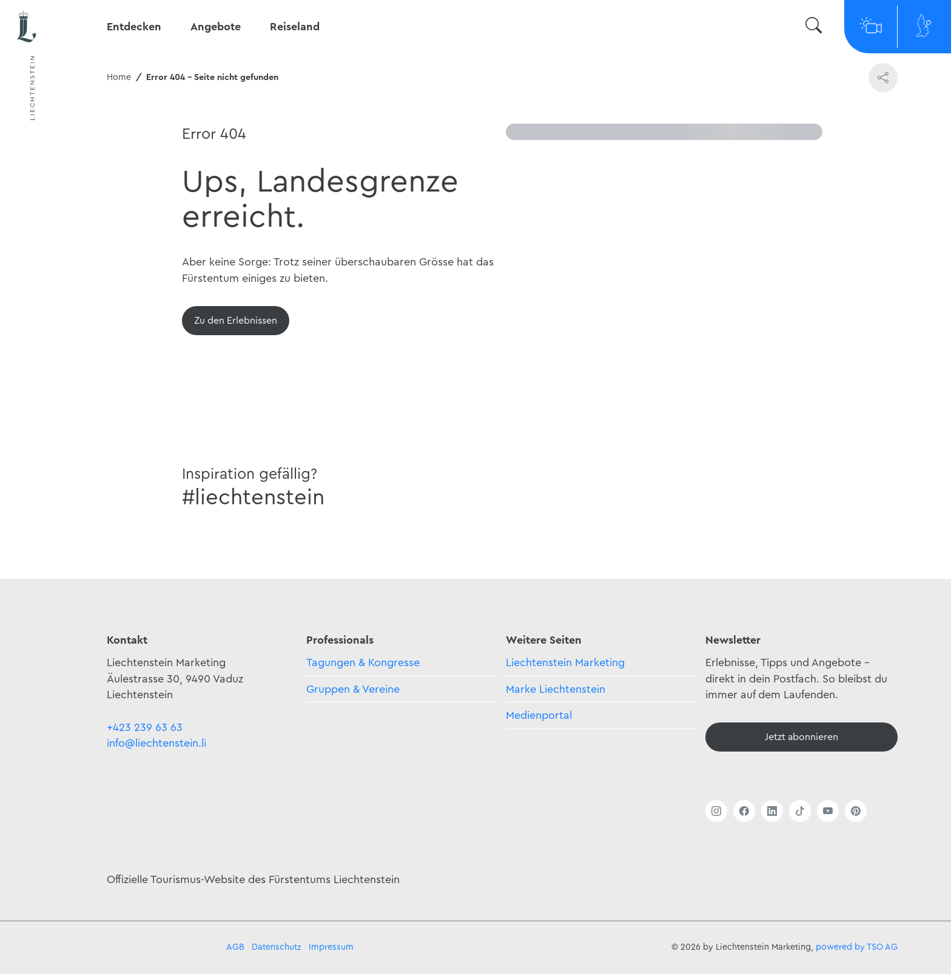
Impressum (331, 947)
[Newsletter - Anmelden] (801, 737)
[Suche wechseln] (813, 27)
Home (119, 77)
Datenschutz (276, 947)
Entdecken (134, 26)
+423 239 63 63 (145, 727)
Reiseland (295, 26)
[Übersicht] (235, 320)
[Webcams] (871, 26)
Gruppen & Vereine (353, 689)
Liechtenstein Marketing (565, 662)
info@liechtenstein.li (156, 743)
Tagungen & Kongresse (363, 662)
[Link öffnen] (716, 811)
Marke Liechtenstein (555, 689)
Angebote (215, 26)
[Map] (924, 26)
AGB (235, 947)
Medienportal (539, 715)
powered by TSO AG (857, 947)
